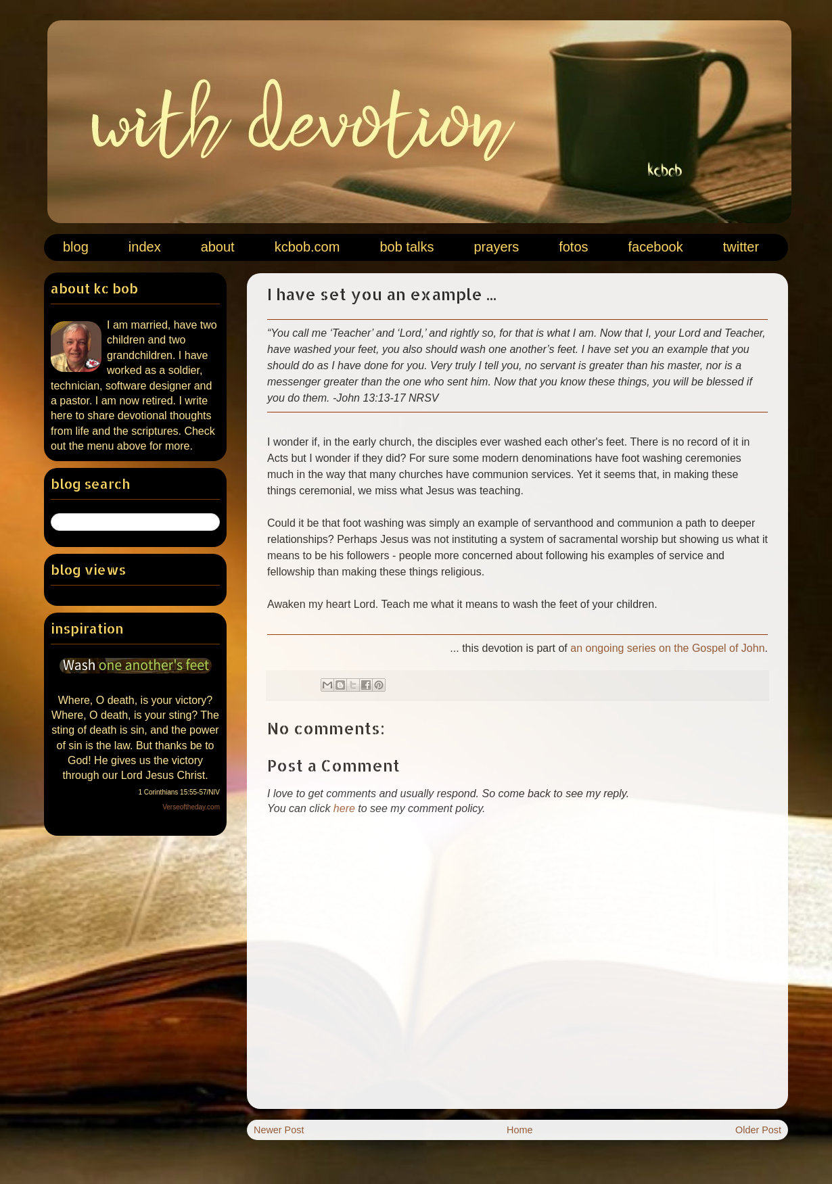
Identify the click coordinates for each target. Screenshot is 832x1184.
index (145, 246)
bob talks (406, 246)
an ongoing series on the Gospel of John (667, 648)
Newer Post (279, 1129)
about (218, 246)
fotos (573, 246)
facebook (655, 246)
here (344, 808)
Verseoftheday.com (191, 807)
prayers (496, 246)
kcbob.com (307, 246)
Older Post (758, 1129)
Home (519, 1129)
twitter (741, 246)
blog (76, 246)
